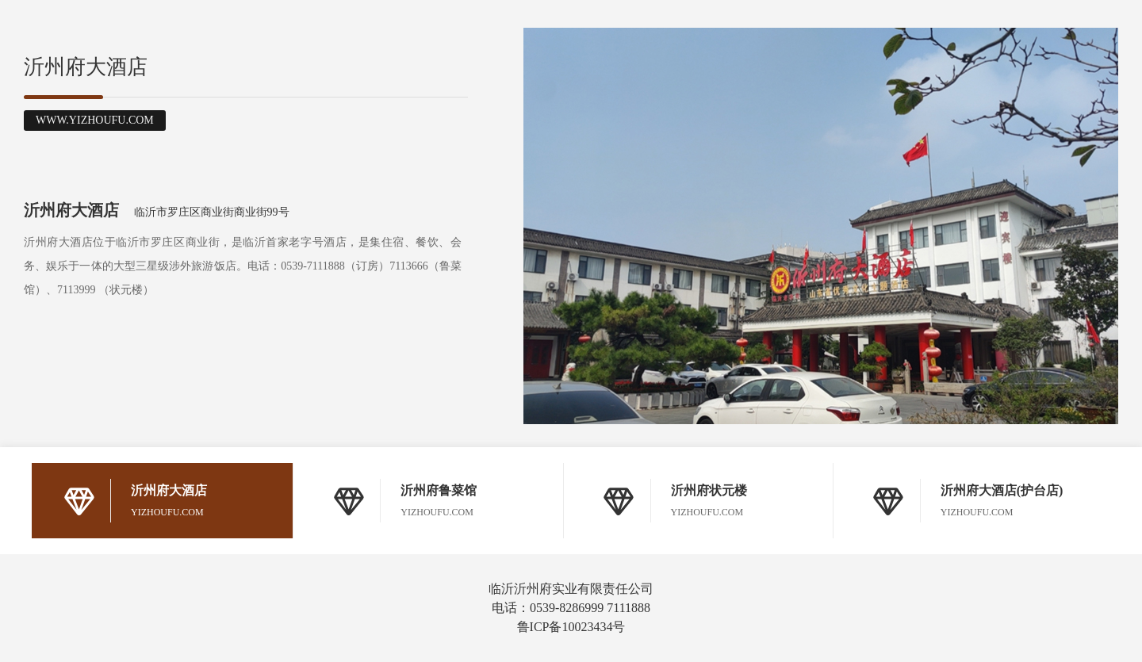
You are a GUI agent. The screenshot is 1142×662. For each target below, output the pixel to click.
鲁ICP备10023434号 (571, 626)
